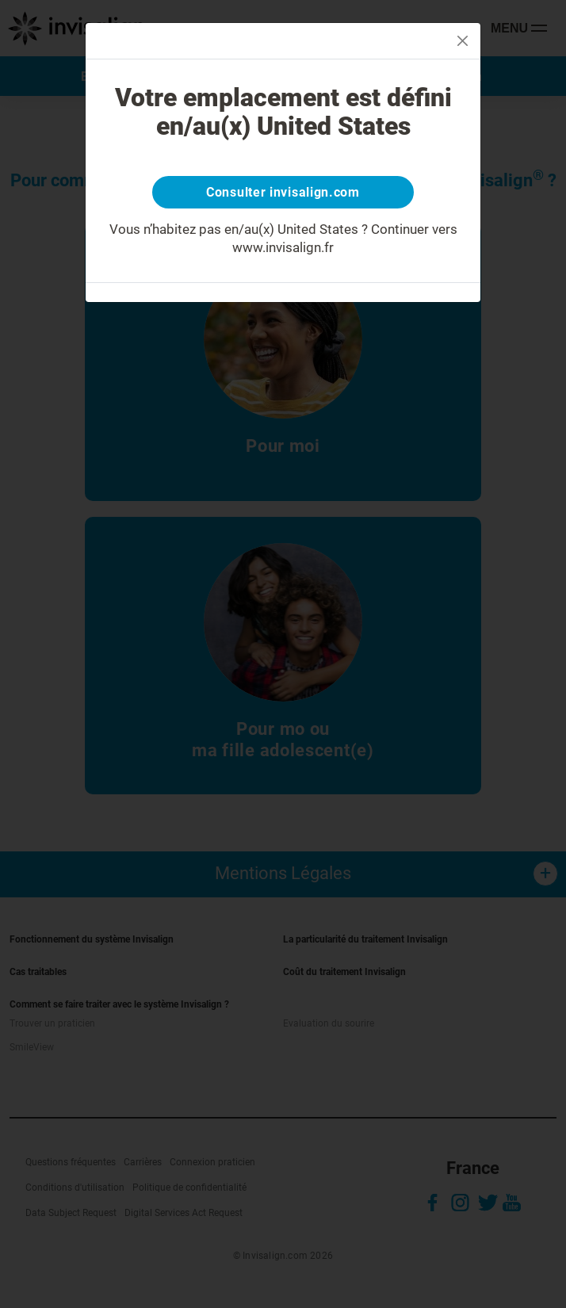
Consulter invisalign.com (283, 192)
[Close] (462, 40)
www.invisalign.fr (283, 247)
